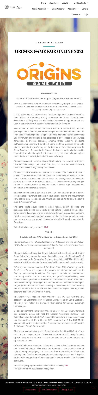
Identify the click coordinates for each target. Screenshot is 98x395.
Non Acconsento (49, 390)
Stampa (76, 15)
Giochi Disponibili (40, 9)
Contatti (85, 9)
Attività (66, 3)
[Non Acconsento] (94, 387)
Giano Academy (58, 9)
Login (86, 14)
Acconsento (30, 390)
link (46, 227)
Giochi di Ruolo (81, 3)
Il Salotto (54, 3)
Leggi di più (67, 390)
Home (43, 3)
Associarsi (73, 9)
